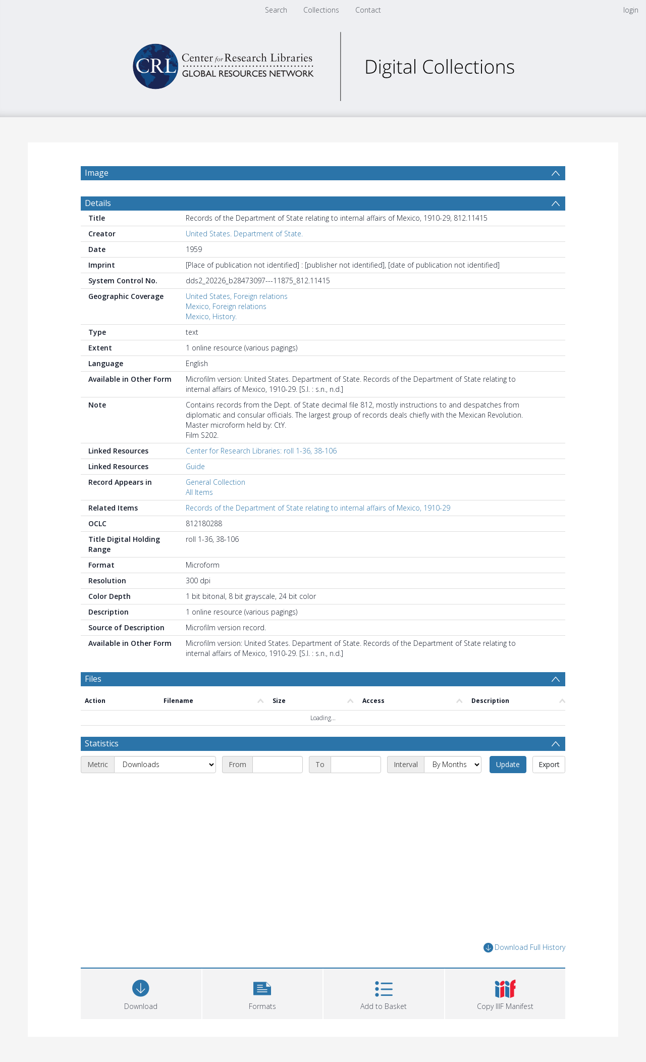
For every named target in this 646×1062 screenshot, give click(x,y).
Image (97, 172)
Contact (368, 10)
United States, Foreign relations (237, 296)
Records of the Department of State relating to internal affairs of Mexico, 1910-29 (318, 508)
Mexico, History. (211, 316)
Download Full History (524, 947)
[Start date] (277, 764)
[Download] (141, 993)
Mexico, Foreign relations (226, 306)
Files (93, 678)
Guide (195, 466)
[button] (262, 993)
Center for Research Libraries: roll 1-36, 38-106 (261, 451)
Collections (321, 10)
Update (508, 764)
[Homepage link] (323, 64)
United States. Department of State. (244, 233)
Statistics (102, 743)
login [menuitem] (630, 10)
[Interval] (452, 764)
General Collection (215, 482)
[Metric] (165, 764)
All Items (199, 492)
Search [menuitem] (276, 10)
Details (98, 203)
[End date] (356, 764)
